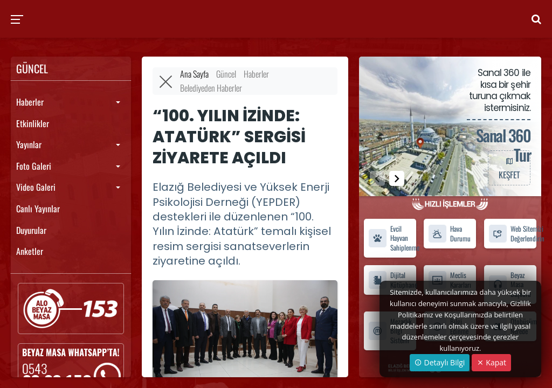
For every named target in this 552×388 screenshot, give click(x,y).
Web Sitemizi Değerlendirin (512, 233)
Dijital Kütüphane (392, 279)
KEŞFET (509, 167)
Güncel (226, 73)
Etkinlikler (32, 123)
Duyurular (31, 230)
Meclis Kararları (449, 279)
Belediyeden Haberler (211, 87)
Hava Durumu (449, 233)
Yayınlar (29, 144)
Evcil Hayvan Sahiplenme (392, 238)
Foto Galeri (33, 166)
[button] (396, 178)
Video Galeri (36, 187)
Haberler (30, 101)
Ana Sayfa (194, 73)
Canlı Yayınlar (38, 208)
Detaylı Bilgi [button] (440, 362)
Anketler (29, 251)
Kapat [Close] (491, 362)
